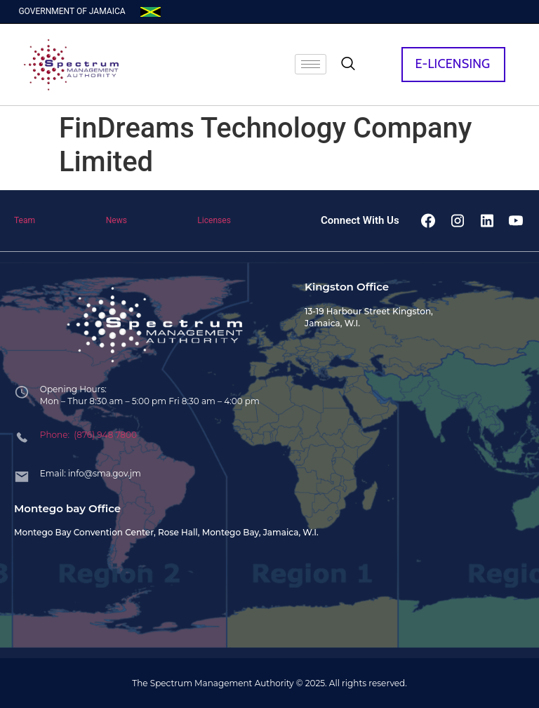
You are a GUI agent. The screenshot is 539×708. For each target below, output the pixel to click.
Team (24, 220)
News (116, 220)
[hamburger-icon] (310, 64)
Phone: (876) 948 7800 (88, 434)
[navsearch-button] (348, 65)
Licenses (214, 220)
